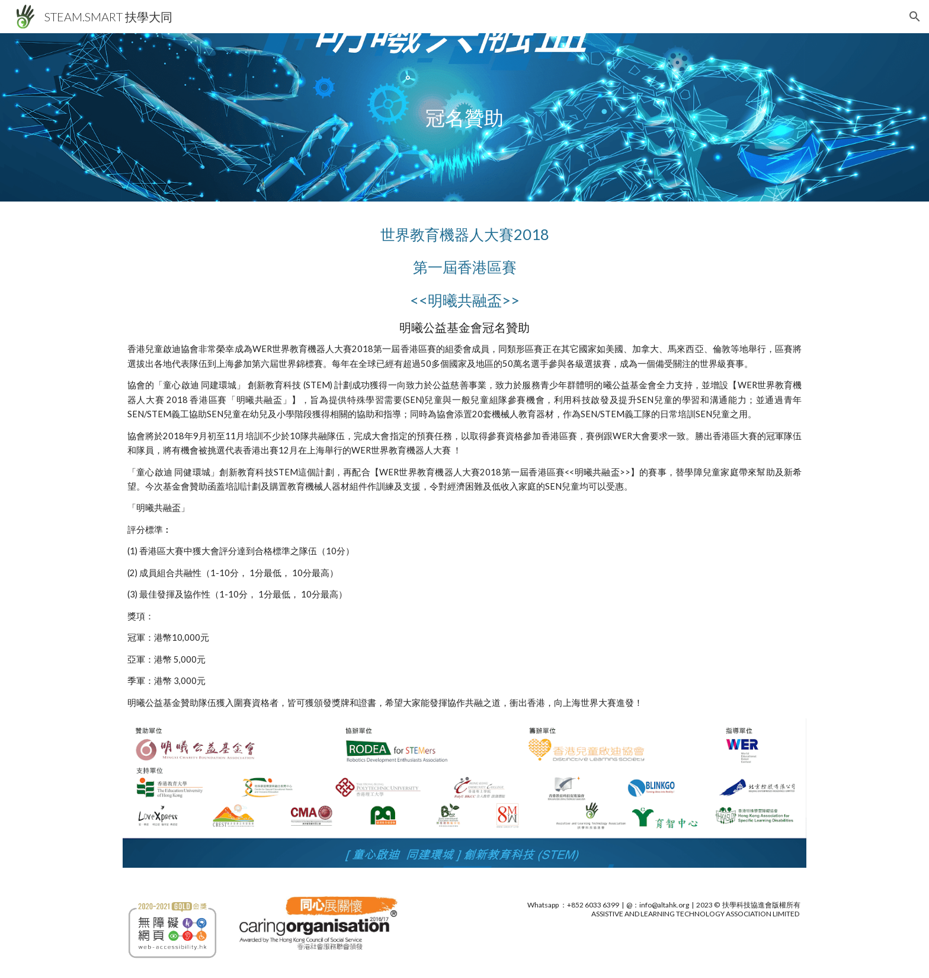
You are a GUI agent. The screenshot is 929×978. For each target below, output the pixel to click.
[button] (915, 16)
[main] (464, 117)
